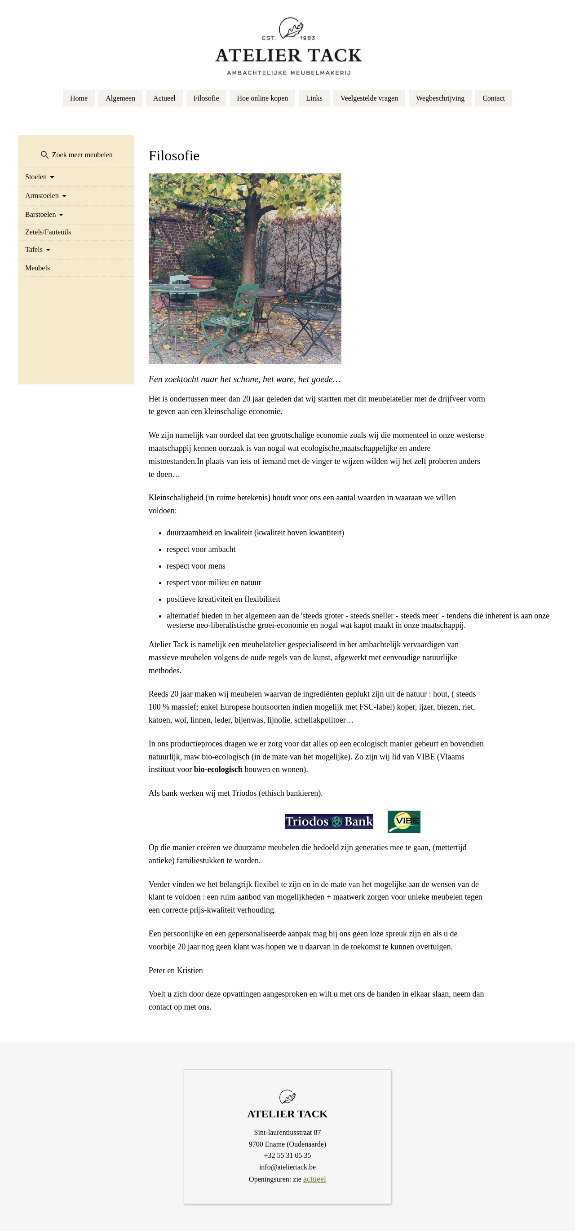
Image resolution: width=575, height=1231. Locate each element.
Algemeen (120, 98)
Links (314, 98)
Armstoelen (42, 195)
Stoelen (36, 177)
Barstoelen (40, 214)
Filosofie (206, 98)
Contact (493, 98)
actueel (314, 1178)
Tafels (34, 249)
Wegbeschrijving (440, 98)
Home (79, 98)
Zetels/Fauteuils (48, 232)
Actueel (164, 98)
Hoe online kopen (262, 98)
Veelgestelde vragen (369, 98)
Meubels (37, 268)
